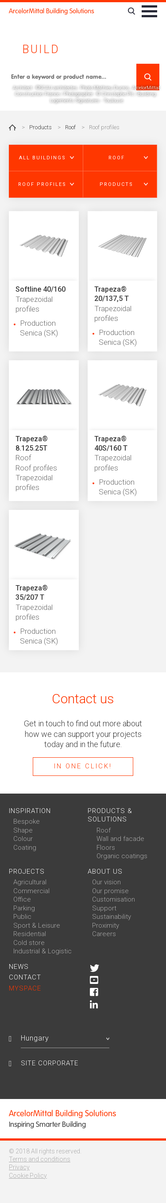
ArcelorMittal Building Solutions (51, 11)
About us (105, 871)
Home (12, 127)
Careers (104, 934)
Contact (25, 977)
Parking (24, 908)
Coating (24, 848)
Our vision (106, 882)
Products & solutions (110, 815)
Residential (29, 934)
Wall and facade (120, 839)
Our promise (110, 891)
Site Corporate (49, 1063)
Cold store (29, 943)
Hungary (65, 1038)
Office (22, 899)
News (19, 967)
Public (22, 917)
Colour (23, 839)
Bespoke (26, 821)
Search (147, 77)
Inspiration (30, 811)
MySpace (25, 988)
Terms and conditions (39, 1159)
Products (40, 127)
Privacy (19, 1167)
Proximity (105, 925)
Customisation (113, 899)
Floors (106, 848)
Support (104, 908)
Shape (23, 830)
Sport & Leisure (36, 925)
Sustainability (111, 917)
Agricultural (29, 882)
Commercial (31, 891)
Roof (70, 127)
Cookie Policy (28, 1175)
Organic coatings (122, 856)
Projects (27, 871)
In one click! (83, 766)
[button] (46, 158)
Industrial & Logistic (42, 951)
